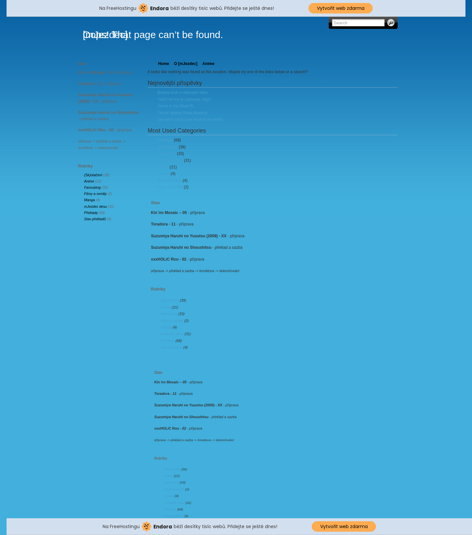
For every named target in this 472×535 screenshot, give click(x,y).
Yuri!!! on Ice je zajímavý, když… (186, 99)
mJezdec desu (95, 206)
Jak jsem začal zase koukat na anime (190, 119)
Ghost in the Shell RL (176, 106)
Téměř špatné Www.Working (183, 113)
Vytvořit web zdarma (340, 8)
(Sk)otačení (93, 175)
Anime (89, 181)
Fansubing (92, 187)
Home (163, 63)
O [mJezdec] (185, 63)
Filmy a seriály (95, 194)
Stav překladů (95, 219)
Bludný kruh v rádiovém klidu (183, 92)
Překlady (91, 213)
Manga (89, 200)
